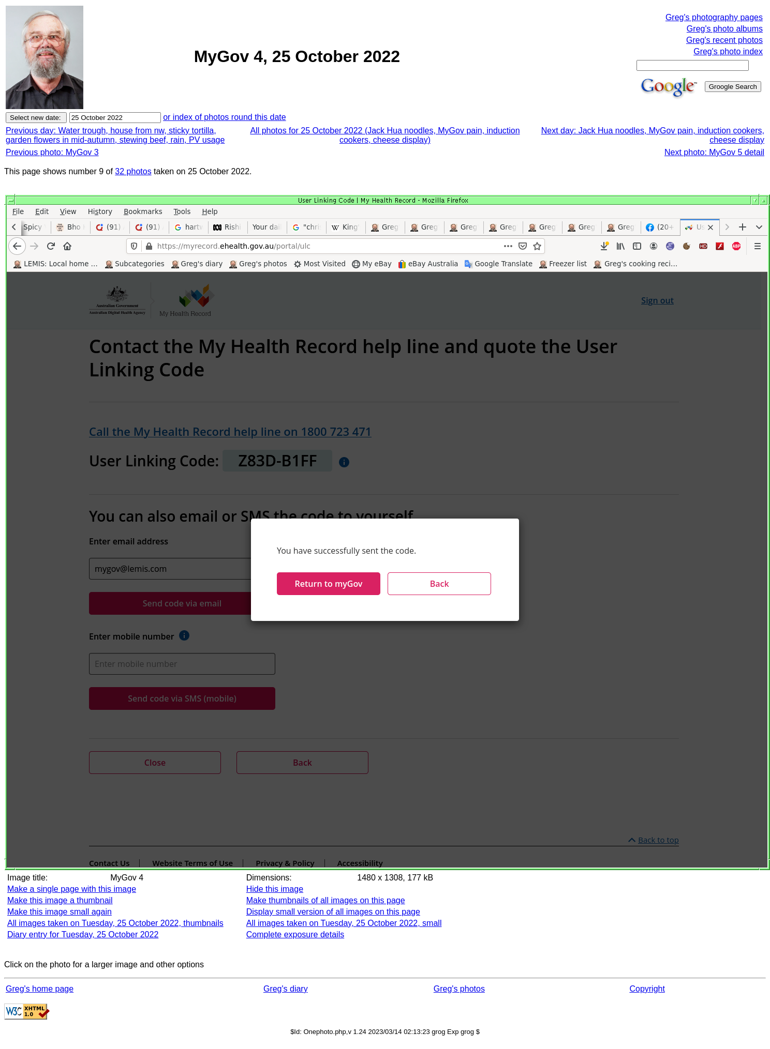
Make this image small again (59, 911)
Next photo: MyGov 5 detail (714, 152)
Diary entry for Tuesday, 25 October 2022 (82, 934)
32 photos (133, 171)
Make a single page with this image (71, 889)
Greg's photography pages (714, 17)
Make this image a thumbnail (60, 900)
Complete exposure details (295, 934)
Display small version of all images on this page (333, 911)
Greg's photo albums (725, 28)
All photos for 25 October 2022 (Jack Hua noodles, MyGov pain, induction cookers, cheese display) (385, 135)
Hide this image (274, 889)
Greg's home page (39, 988)
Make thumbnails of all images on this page (325, 900)
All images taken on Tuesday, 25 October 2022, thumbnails (115, 923)
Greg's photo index (728, 51)
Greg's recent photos (724, 40)
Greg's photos (459, 988)
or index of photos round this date (224, 117)
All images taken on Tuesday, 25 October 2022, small (344, 923)
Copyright (646, 988)
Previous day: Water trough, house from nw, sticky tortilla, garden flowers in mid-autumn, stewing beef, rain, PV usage (115, 135)
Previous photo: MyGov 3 (52, 152)
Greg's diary (285, 988)
